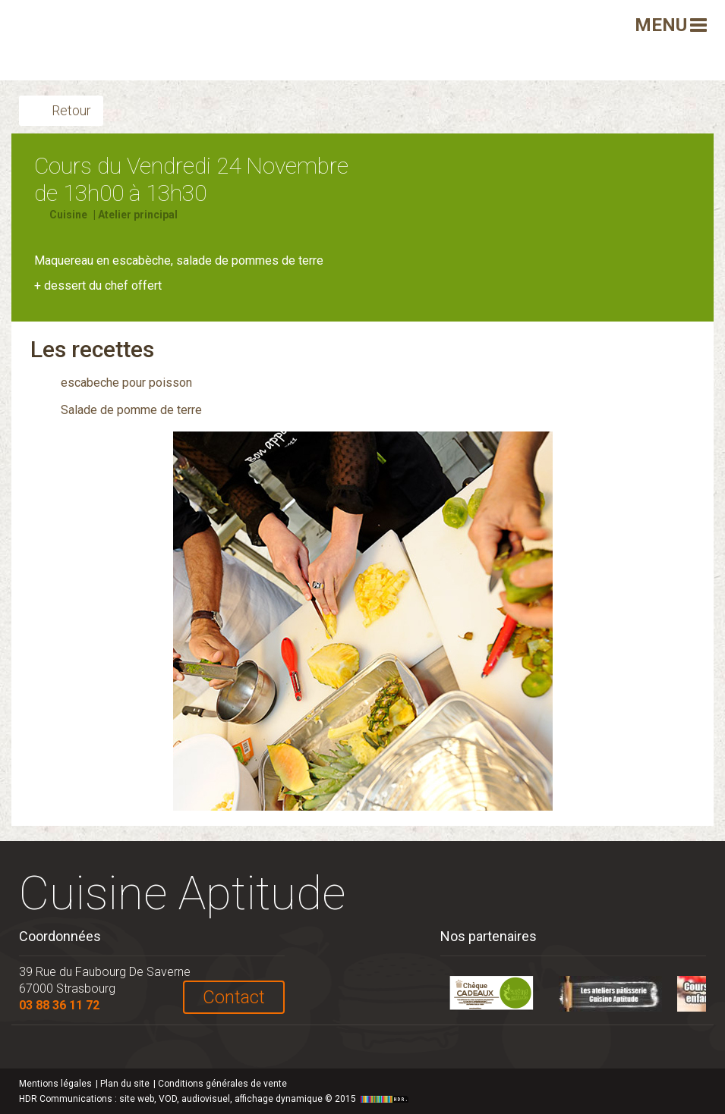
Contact (234, 997)
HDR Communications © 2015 (215, 1099)
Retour (71, 110)
